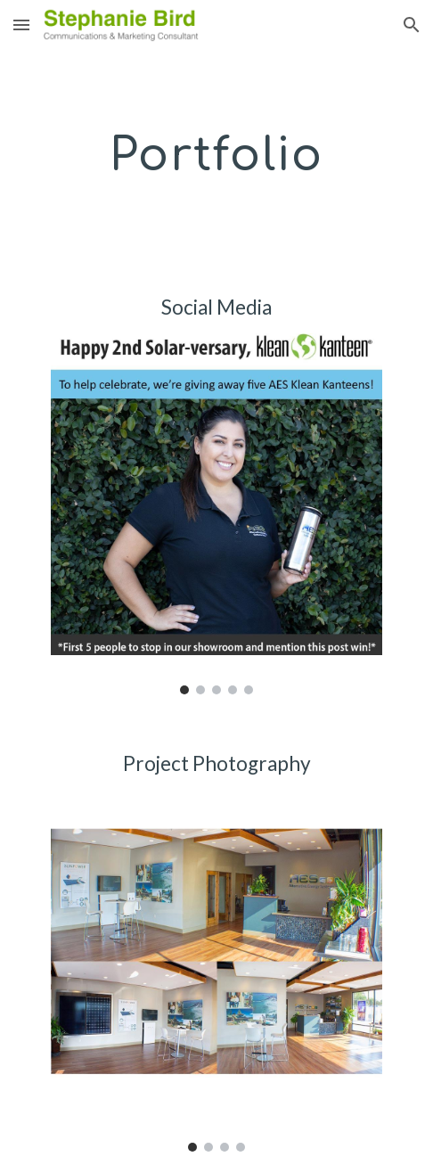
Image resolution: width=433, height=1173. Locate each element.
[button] (21, 24)
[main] (216, 154)
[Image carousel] (217, 513)
